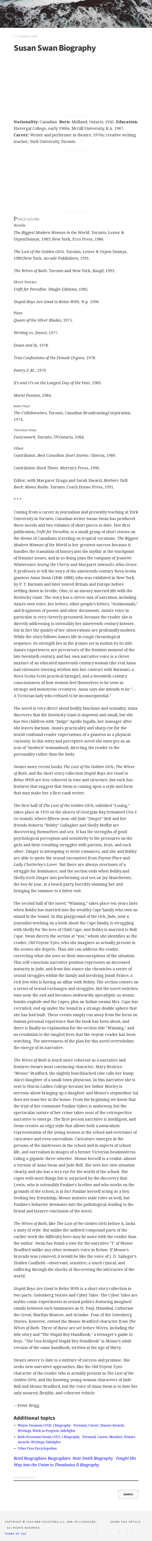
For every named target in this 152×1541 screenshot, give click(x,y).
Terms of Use (16, 1533)
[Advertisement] (76, 86)
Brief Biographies (30, 1458)
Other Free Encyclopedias (37, 1448)
